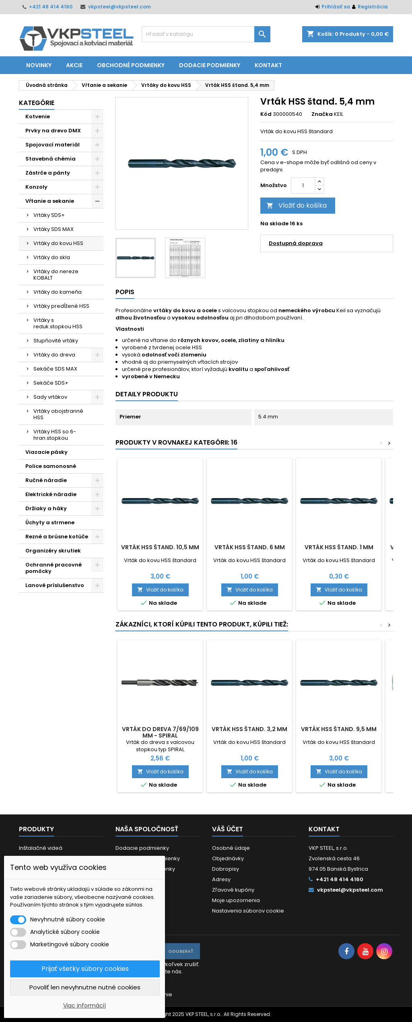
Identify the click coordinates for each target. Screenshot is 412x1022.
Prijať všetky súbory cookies (85, 968)
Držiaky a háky (46, 508)
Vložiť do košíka (296, 205)
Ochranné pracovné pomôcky (53, 568)
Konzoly (36, 187)
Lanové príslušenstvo (54, 585)
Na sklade (274, 223)
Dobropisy (225, 869)
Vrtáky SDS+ (49, 215)
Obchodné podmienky (131, 65)
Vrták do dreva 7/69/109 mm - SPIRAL (160, 732)
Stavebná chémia (50, 159)
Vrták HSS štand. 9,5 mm (339, 729)
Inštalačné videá (40, 848)
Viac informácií (84, 1005)
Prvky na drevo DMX (53, 130)
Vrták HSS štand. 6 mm (249, 547)
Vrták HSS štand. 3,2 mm (249, 729)
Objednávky (228, 858)
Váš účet (227, 829)
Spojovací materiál (52, 144)
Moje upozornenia (236, 900)
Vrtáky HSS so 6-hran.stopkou (54, 435)
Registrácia (373, 6)
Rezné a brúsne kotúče (56, 536)
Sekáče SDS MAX (55, 369)
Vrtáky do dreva (54, 355)
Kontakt (268, 65)
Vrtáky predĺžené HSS (61, 306)
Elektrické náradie (50, 494)
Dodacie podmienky (209, 65)
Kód (266, 114)
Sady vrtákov (50, 397)
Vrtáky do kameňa (57, 292)
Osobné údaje (231, 848)
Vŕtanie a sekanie (49, 201)
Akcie (74, 65)
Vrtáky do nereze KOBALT (55, 275)
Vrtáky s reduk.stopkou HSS (57, 323)
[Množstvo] (303, 185)
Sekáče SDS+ (50, 383)
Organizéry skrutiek (53, 550)
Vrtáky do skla (51, 257)
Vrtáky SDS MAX (53, 229)
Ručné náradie (46, 480)
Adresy (221, 879)
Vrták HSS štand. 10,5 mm (160, 547)
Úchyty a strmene (49, 522)
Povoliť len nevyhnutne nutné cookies (84, 987)
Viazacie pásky (46, 452)
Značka (322, 114)
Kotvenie (37, 116)
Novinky (39, 65)
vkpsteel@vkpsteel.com (119, 6)
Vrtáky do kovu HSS (58, 243)
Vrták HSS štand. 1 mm (339, 547)
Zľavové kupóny (233, 890)
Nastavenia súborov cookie (248, 911)
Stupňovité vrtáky (55, 340)
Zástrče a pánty (47, 173)
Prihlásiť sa (335, 6)
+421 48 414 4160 (50, 6)
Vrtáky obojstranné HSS (58, 414)
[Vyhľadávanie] (206, 34)
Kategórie (36, 102)
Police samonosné (50, 466)
